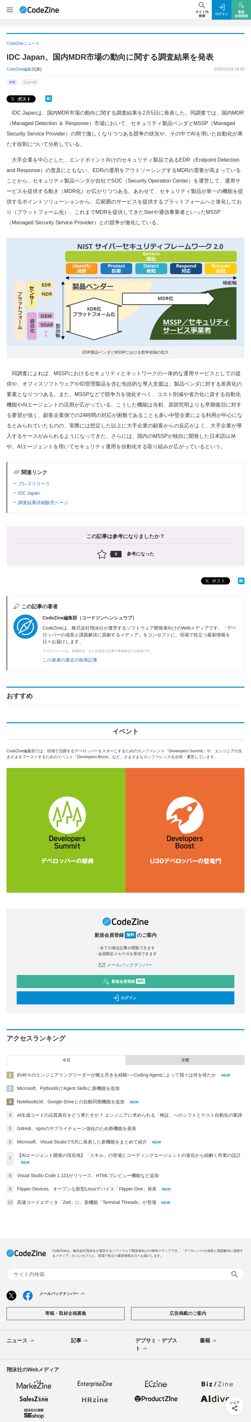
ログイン (124, 998)
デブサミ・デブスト (156, 1345)
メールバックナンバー (125, 964)
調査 (12, 82)
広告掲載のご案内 (188, 1313)
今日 (66, 1060)
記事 (80, 1341)
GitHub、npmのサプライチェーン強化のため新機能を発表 (76, 1128)
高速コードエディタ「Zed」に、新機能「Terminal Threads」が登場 (86, 1202)
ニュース (30, 82)
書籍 (209, 1341)
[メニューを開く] (10, 10)
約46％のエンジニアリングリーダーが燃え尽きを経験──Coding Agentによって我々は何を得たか (116, 1075)
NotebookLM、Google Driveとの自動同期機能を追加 (71, 1101)
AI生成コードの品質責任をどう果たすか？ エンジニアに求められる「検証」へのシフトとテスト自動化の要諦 (129, 1115)
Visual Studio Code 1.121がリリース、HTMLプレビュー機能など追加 (88, 1175)
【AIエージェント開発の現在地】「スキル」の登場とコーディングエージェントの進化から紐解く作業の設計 (129, 1155)
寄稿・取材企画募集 (65, 1313)
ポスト (20, 99)
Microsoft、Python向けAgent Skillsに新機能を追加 (68, 1088)
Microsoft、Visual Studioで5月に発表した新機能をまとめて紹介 (82, 1141)
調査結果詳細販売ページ (43, 502)
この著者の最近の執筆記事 (69, 660)
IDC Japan (29, 493)
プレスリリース (34, 483)
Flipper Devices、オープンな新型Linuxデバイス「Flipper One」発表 (87, 1188)
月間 (185, 1060)
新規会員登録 (124, 981)
